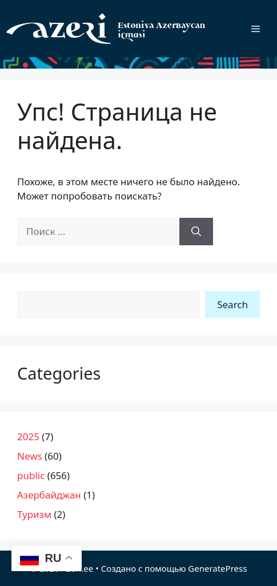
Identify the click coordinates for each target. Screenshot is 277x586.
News (29, 456)
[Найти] (196, 231)
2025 (28, 436)
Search (232, 304)
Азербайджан (49, 494)
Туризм (34, 514)
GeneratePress (217, 568)
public (31, 475)
